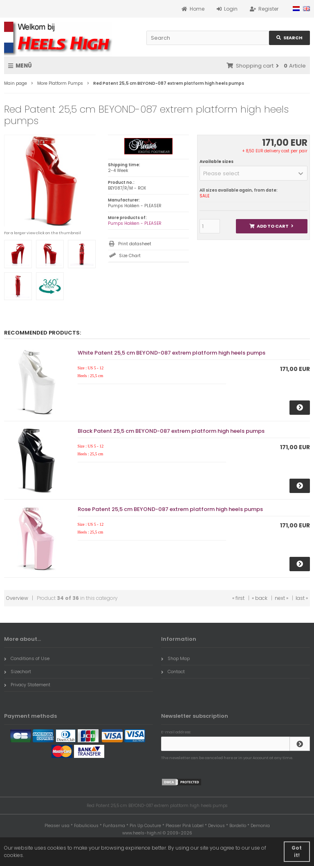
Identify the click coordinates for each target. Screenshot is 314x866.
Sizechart (17, 671)
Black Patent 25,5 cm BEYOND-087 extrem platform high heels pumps (171, 431)
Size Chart (130, 256)
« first (238, 598)
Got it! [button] (297, 851)
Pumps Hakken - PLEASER (134, 223)
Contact (173, 671)
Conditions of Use (26, 658)
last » (302, 598)
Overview (17, 598)
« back (259, 598)
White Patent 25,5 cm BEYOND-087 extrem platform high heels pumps (171, 353)
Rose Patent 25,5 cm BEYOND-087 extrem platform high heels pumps (170, 509)
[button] (253, 173)
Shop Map (175, 658)
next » (281, 598)
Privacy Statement (27, 684)
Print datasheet (134, 244)
